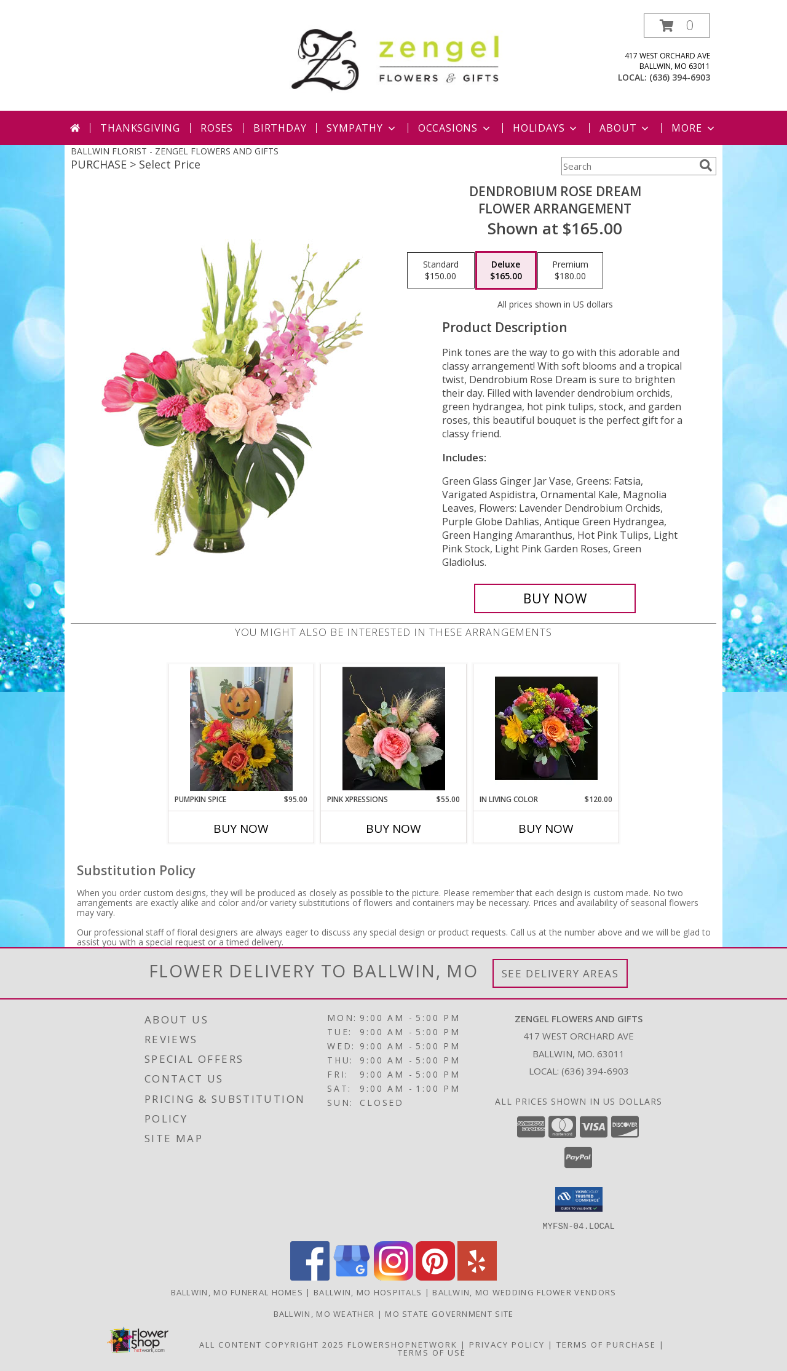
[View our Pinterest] (435, 1276)
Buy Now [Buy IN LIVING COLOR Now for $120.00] (546, 829)
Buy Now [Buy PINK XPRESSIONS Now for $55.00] (393, 829)
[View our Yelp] (477, 1276)
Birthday (279, 128)
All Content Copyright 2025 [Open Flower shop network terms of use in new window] (271, 1343)
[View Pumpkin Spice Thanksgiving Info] (241, 729)
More (693, 128)
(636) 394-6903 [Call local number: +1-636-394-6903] (679, 77)
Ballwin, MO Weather (324, 1313)
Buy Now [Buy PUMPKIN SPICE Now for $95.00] (241, 829)
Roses (216, 128)
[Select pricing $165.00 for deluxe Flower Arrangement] (506, 270)
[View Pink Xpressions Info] (393, 729)
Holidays (546, 128)
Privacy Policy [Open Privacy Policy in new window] (507, 1343)
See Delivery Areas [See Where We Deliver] (560, 973)
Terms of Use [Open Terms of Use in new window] (432, 1351)
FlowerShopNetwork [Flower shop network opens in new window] (402, 1343)
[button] (677, 26)
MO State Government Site (449, 1313)
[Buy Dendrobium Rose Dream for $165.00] (555, 598)
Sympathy (361, 128)
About (625, 128)
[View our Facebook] (310, 1276)
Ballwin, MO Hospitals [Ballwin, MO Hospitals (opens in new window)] (368, 1291)
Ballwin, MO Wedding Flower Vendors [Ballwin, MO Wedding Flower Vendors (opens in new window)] (524, 1291)
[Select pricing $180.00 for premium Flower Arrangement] (570, 270)
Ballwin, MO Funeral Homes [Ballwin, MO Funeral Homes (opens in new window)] (237, 1291)
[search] (706, 165)
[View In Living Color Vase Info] (546, 729)
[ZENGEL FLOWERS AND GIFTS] (398, 57)
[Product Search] (628, 166)
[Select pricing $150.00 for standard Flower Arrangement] (441, 270)
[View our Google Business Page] (351, 1276)
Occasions (455, 128)
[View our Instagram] (393, 1276)
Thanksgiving (140, 128)
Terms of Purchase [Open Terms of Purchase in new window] (606, 1343)
